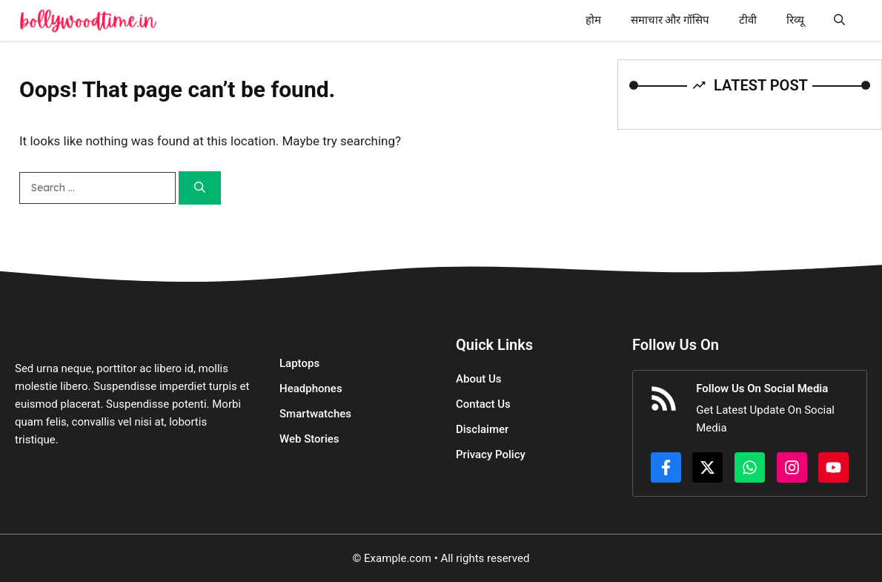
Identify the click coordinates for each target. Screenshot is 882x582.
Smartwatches (315, 413)
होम (593, 20)
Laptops (299, 363)
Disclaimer (482, 429)
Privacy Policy (490, 454)
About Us (479, 379)
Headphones (310, 388)
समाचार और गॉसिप (670, 20)
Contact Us (483, 404)
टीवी (748, 20)
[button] (839, 20)
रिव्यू (795, 20)
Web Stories (309, 439)
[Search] (200, 188)
